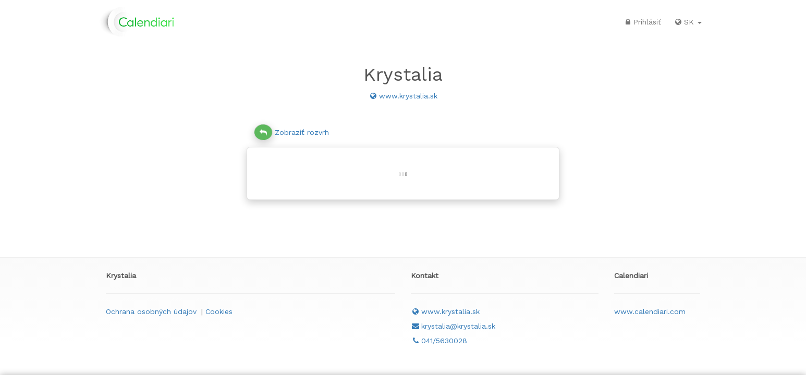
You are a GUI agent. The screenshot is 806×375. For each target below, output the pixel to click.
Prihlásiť (642, 22)
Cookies (219, 311)
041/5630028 (439, 340)
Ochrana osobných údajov (151, 311)
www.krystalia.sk (403, 96)
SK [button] (688, 22)
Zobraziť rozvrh (291, 132)
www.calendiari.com (650, 311)
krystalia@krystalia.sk (453, 326)
